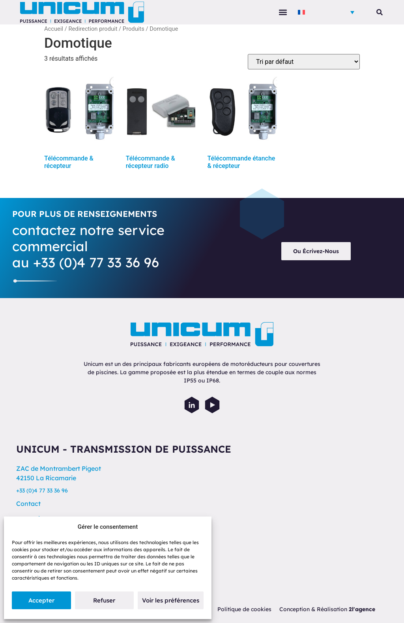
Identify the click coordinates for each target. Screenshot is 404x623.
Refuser (104, 600)
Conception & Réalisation (327, 609)
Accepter (41, 600)
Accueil (53, 28)
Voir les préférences (170, 600)
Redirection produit (92, 28)
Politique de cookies (244, 609)
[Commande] (304, 61)
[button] (282, 12)
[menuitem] (324, 12)
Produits (133, 28)
